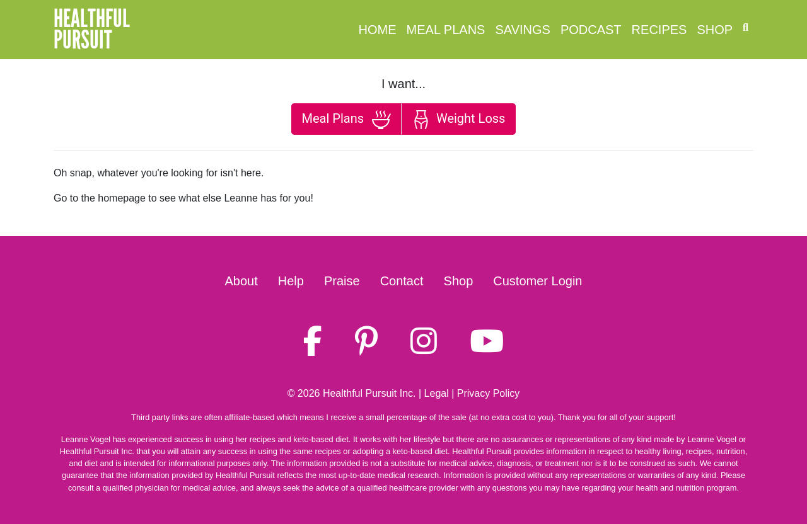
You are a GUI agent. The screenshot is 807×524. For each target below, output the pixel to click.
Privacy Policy (488, 393)
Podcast (591, 30)
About (241, 281)
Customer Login (537, 281)
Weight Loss (458, 119)
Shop (715, 30)
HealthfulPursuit (92, 29)
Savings (522, 30)
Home (378, 30)
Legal (436, 393)
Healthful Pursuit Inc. (369, 393)
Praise (342, 281)
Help (291, 281)
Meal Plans (446, 30)
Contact (402, 281)
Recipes (659, 30)
